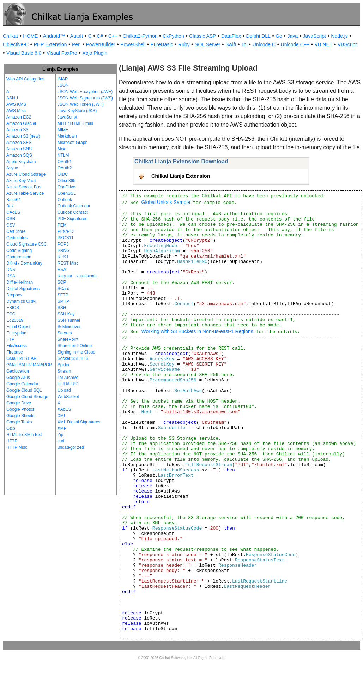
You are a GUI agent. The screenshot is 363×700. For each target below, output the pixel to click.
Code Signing (19, 250)
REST (63, 256)
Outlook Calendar (74, 206)
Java (292, 36)
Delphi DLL (258, 36)
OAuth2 (65, 167)
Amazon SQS (19, 155)
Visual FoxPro (62, 53)
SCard (63, 288)
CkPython (173, 36)
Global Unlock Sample (165, 202)
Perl (76, 44)
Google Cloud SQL (24, 390)
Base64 (13, 199)
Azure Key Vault (21, 180)
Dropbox (14, 294)
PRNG (64, 250)
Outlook (65, 199)
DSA (10, 275)
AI (8, 91)
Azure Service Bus (23, 187)
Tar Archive (68, 377)
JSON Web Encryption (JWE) (85, 91)
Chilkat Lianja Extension (180, 176)
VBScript (347, 44)
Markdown (67, 136)
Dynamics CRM (21, 301)
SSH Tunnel (69, 320)
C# (100, 36)
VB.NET (324, 44)
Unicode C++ (295, 44)
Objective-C (16, 44)
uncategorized (71, 447)
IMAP (63, 79)
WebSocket (68, 396)
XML (62, 415)
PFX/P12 (66, 231)
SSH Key (66, 314)
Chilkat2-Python (140, 36)
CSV (10, 225)
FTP (10, 339)
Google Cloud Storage (27, 396)
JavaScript (314, 36)
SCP (62, 282)
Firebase (14, 352)
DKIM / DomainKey (24, 263)
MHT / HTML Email (75, 123)
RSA (62, 269)
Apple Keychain (21, 161)
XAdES (64, 409)
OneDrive (66, 187)
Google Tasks (19, 422)
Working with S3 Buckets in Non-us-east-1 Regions (197, 331)
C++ (112, 36)
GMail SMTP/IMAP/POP (29, 364)
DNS (10, 269)
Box (10, 206)
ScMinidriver (69, 326)
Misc (62, 148)
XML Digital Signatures (79, 422)
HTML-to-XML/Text (24, 434)
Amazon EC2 (18, 117)
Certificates (17, 237)
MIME (63, 129)
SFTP (63, 294)
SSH (62, 307)
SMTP (63, 301)
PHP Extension (50, 44)
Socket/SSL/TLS (73, 358)
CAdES (13, 212)
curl (61, 441)
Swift (230, 44)
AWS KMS (16, 104)
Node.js (339, 36)
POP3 (63, 244)
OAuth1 (65, 161)
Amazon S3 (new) (23, 136)
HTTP (11, 441)
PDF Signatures (72, 218)
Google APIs (18, 377)
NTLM (63, 155)
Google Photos (20, 409)
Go (279, 36)
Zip (60, 434)
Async (12, 167)
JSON (63, 85)
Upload (64, 390)
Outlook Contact (73, 212)
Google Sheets (20, 415)
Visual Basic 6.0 (23, 53)
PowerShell (132, 44)
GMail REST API (21, 358)
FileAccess (16, 345)
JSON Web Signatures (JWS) (85, 98)
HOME (30, 36)
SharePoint (68, 339)
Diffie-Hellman (19, 282)
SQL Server (207, 44)
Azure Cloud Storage (26, 174)
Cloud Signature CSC (26, 244)
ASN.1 (12, 98)
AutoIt (76, 36)
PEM (62, 225)
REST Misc (68, 263)
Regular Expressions (77, 275)
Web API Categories (25, 79)
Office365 (66, 180)
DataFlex (231, 36)
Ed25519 (14, 320)
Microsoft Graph (72, 142)
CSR (10, 218)
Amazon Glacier (21, 123)
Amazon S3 (17, 129)
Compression (18, 256)
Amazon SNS (19, 148)
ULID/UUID (68, 383)
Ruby (184, 44)
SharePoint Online (75, 345)
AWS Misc (16, 110)
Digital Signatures (23, 288)
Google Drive (18, 402)
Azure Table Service (25, 193)
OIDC (63, 174)
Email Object (18, 326)
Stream (64, 371)
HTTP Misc (16, 447)
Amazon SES (18, 142)
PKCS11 (66, 237)
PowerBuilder (100, 44)
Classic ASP (202, 36)
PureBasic (162, 44)
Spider (64, 364)
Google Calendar (22, 383)
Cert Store (16, 231)
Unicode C (264, 44)
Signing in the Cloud (76, 352)
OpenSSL (67, 193)
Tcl (244, 44)
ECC (10, 314)
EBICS (12, 307)
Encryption (16, 333)
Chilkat (10, 36)
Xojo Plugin (94, 53)
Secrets (65, 333)
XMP (62, 428)
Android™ (54, 36)
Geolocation (17, 371)
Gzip (10, 428)
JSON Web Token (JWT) (81, 104)
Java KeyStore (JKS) (77, 110)
